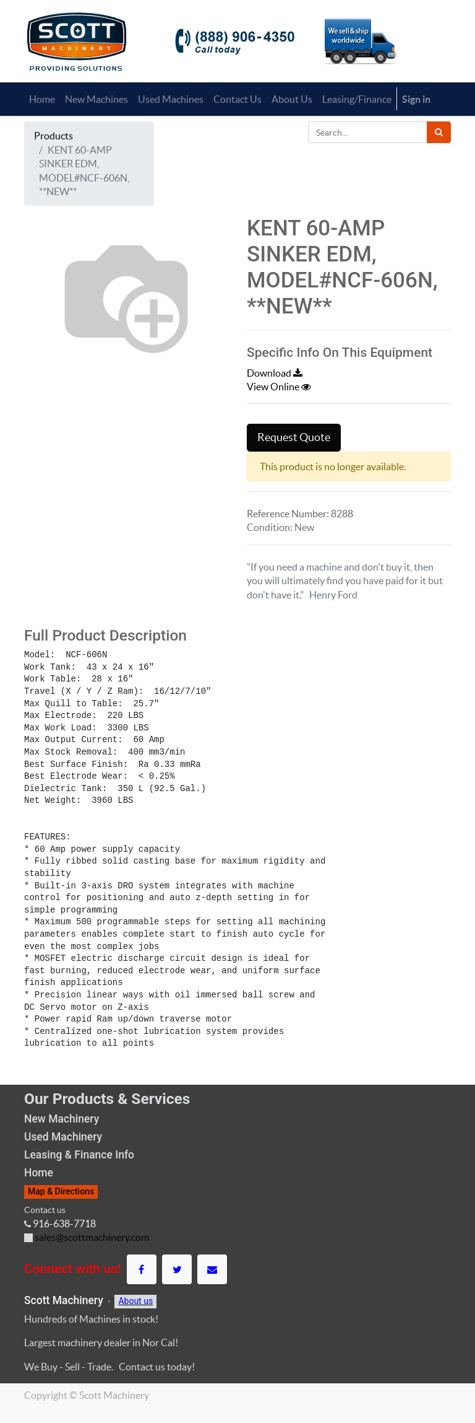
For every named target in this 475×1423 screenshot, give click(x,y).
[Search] (439, 132)
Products (53, 135)
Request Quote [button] (293, 437)
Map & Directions (61, 1191)
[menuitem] (42, 99)
